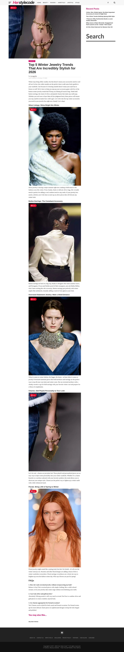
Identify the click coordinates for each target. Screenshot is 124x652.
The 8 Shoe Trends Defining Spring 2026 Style (100, 16)
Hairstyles (61, 2)
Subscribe (91, 637)
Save (13, 7)
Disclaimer (57, 637)
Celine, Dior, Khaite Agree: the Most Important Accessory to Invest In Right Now (100, 13)
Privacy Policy (67, 637)
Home (39, 2)
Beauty (45, 2)
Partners (75, 637)
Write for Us (49, 637)
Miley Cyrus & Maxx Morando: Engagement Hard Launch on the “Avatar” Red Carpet (99, 23)
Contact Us (40, 637)
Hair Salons (83, 637)
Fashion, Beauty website (51, 647)
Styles (77, 2)
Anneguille (33, 76)
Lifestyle (70, 2)
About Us (32, 637)
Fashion (52, 2)
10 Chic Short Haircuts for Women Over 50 (99, 27)
